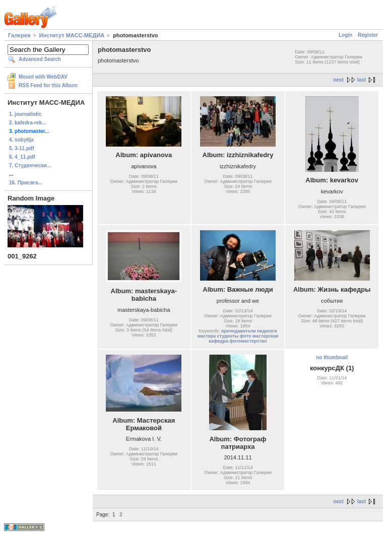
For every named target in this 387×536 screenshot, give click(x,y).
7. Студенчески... (30, 165)
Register (368, 35)
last (361, 80)
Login (345, 35)
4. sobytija (21, 140)
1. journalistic (25, 114)
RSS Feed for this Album (48, 85)
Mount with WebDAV (43, 77)
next (338, 80)
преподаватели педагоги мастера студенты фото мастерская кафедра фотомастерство (238, 336)
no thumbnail (332, 357)
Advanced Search (40, 59)
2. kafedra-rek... (27, 122)
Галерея (19, 35)
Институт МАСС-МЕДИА (72, 35)
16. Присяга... (25, 182)
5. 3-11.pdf (21, 148)
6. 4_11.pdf (22, 157)
